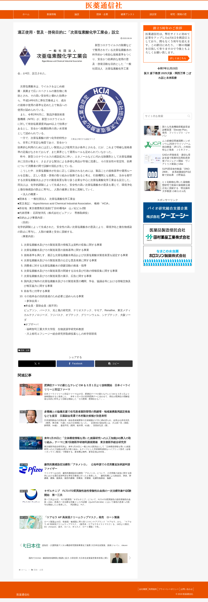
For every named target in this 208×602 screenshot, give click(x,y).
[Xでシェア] (37, 363)
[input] (167, 116)
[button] (114, 363)
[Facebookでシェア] (75, 363)
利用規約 (149, 593)
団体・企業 (23, 350)
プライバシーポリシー (167, 593)
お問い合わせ (186, 593)
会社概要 (138, 593)
